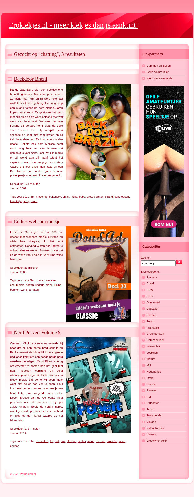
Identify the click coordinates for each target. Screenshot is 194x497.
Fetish (150, 321)
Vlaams (151, 434)
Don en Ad (153, 302)
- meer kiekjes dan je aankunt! (73, 25)
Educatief (152, 308)
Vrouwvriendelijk (157, 440)
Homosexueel (155, 340)
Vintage (151, 421)
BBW (150, 289)
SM (149, 396)
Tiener (150, 409)
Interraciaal (153, 346)
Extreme (152, 315)
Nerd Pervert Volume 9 (37, 332)
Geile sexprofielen (158, 71)
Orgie (150, 377)
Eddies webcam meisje (37, 221)
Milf (149, 365)
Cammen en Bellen (159, 65)
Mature (151, 358)
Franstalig (153, 327)
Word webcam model (160, 78)
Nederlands (154, 371)
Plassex (151, 390)
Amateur (152, 277)
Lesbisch (152, 352)
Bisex (150, 296)
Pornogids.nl (28, 473)
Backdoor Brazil (30, 79)
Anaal (150, 283)
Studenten (153, 402)
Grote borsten (155, 333)
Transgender (155, 415)
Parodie (151, 384)
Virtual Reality (155, 428)
